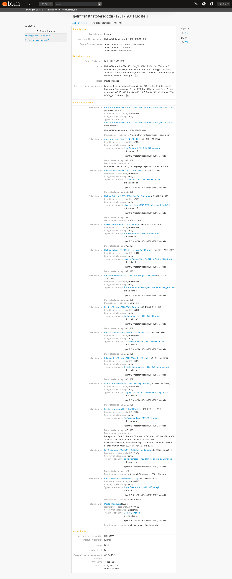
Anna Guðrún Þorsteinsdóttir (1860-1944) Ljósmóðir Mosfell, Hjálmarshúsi (138, 107)
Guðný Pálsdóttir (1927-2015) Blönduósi (122, 224)
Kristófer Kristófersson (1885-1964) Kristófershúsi (126, 358)
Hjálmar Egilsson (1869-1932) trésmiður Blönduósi (127, 196)
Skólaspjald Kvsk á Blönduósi (38, 35)
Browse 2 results (46, 31)
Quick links (212, 4)
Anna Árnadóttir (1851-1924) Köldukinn (122, 139)
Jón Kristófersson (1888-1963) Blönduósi (122, 307)
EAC (185, 42)
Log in (223, 3)
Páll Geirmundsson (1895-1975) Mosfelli (122, 409)
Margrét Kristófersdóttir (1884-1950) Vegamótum (127, 383)
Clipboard (196, 4)
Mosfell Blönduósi (112, 503)
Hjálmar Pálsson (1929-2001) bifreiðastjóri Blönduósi (128, 250)
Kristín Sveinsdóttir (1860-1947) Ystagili (122, 478)
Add (186, 33)
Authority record (79, 23)
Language (204, 4)
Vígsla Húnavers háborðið (37, 40)
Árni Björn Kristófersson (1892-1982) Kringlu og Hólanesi (130, 275)
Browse (44, 3)
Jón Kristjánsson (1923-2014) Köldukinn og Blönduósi (128, 450)
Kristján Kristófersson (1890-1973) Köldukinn (124, 332)
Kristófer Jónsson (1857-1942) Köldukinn (122, 170)
